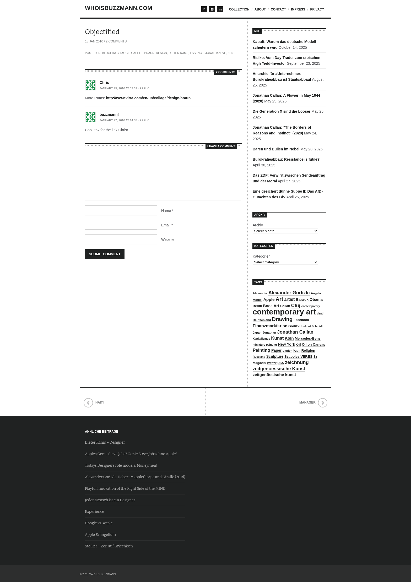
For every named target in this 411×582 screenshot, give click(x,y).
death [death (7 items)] (320, 313)
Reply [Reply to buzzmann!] (144, 120)
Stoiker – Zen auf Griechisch (109, 546)
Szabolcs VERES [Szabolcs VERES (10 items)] (298, 356)
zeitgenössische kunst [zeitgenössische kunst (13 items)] (274, 374)
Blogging (109, 53)
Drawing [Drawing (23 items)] (282, 319)
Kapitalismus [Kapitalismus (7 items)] (261, 338)
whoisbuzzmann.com (118, 8)
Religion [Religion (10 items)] (308, 350)
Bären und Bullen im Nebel (276, 149)
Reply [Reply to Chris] (144, 88)
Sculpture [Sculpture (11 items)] (274, 356)
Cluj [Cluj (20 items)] (295, 305)
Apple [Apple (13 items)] (269, 299)
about (260, 9)
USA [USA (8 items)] (281, 363)
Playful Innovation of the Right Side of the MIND (125, 488)
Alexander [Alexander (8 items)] (260, 293)
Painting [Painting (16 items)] (261, 350)
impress (298, 9)
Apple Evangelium (100, 534)
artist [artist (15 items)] (289, 299)
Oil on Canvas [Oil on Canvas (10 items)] (313, 344)
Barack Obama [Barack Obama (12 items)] (309, 299)
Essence (197, 53)
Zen (231, 53)
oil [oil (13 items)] (298, 344)
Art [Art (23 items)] (279, 299)
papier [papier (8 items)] (287, 350)
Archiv (258, 225)
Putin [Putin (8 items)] (296, 350)
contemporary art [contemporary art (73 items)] (284, 311)
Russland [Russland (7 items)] (259, 356)
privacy (317, 9)
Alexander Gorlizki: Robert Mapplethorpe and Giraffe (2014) (135, 477)
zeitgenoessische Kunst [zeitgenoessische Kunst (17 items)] (279, 368)
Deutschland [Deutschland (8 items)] (262, 320)
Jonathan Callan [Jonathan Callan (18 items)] (295, 332)
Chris (104, 82)
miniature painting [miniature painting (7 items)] (265, 344)
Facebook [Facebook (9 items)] (301, 320)
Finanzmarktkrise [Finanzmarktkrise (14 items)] (270, 325)
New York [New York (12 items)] (286, 344)
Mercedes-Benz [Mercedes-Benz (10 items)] (308, 338)
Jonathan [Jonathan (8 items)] (269, 332)
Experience (94, 511)
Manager (307, 402)
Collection (239, 9)
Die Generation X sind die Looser (281, 111)
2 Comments (116, 41)
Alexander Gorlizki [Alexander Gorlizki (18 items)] (289, 292)
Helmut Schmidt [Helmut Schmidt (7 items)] (312, 326)
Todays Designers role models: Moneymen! (121, 465)
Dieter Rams (178, 53)
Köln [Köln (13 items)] (289, 338)
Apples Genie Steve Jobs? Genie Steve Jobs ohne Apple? (131, 454)
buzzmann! (109, 114)
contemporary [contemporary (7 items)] (310, 306)
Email (167, 225)
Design (161, 53)
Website (167, 239)
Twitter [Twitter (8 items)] (272, 363)
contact (278, 9)
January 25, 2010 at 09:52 (118, 88)
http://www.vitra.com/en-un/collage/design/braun (148, 98)
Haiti (99, 402)
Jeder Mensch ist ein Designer (110, 500)
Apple (138, 53)
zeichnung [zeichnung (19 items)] (297, 362)
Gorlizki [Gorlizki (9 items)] (294, 326)
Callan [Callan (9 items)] (285, 306)
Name (167, 211)
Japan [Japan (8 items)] (257, 332)
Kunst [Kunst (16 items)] (277, 338)
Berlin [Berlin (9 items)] (257, 306)
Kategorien (262, 256)
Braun (149, 53)
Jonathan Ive (215, 53)
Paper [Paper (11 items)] (276, 350)
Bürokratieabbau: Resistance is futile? (286, 159)
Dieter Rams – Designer (105, 442)
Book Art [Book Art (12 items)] (271, 306)
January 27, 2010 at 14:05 (118, 120)
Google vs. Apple (99, 523)
